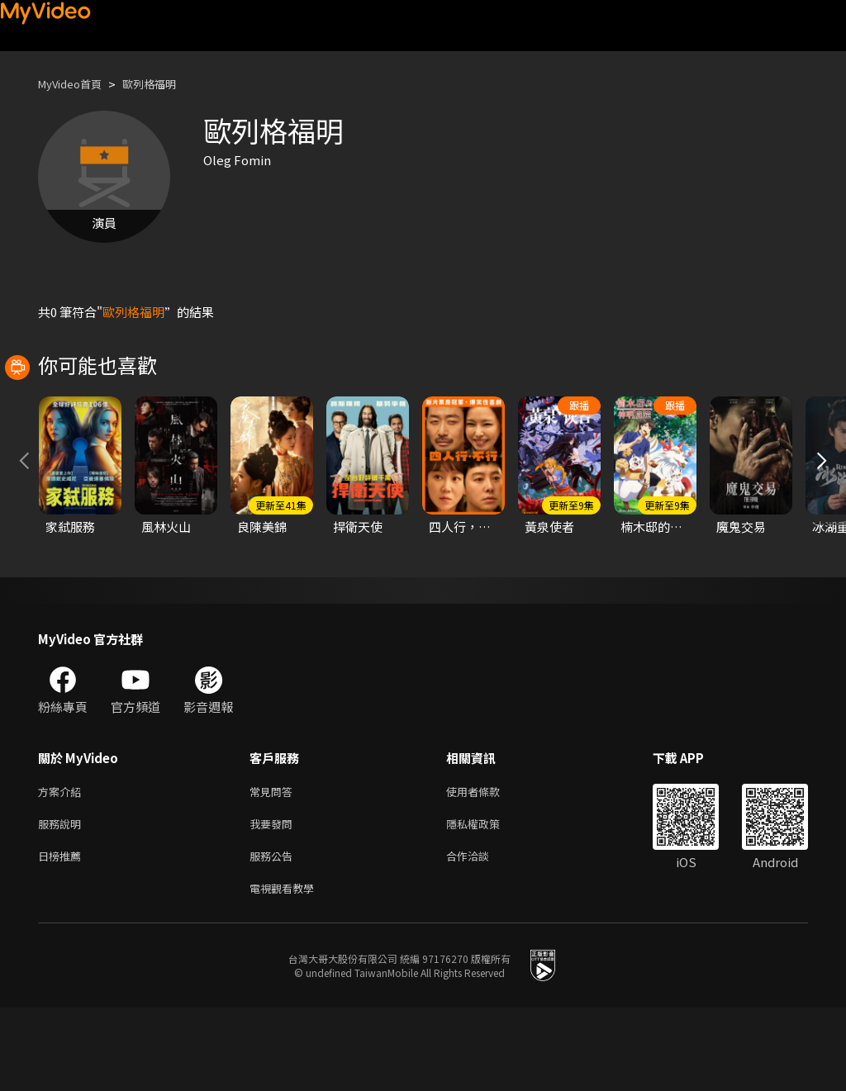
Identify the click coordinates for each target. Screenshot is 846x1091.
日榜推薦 (63, 935)
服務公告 (274, 935)
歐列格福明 (165, 83)
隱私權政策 (487, 900)
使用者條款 (487, 866)
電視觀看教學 (287, 970)
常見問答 (274, 866)
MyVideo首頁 (75, 83)
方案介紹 (63, 866)
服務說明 (63, 900)
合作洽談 (481, 935)
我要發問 (274, 900)
